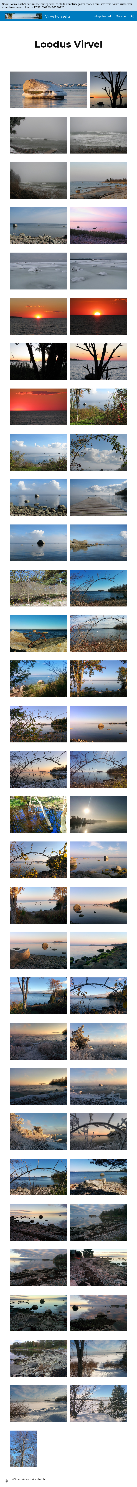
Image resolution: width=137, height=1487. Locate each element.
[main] (68, 44)
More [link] (119, 16)
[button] (132, 16)
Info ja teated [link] (102, 16)
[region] (68, 5)
